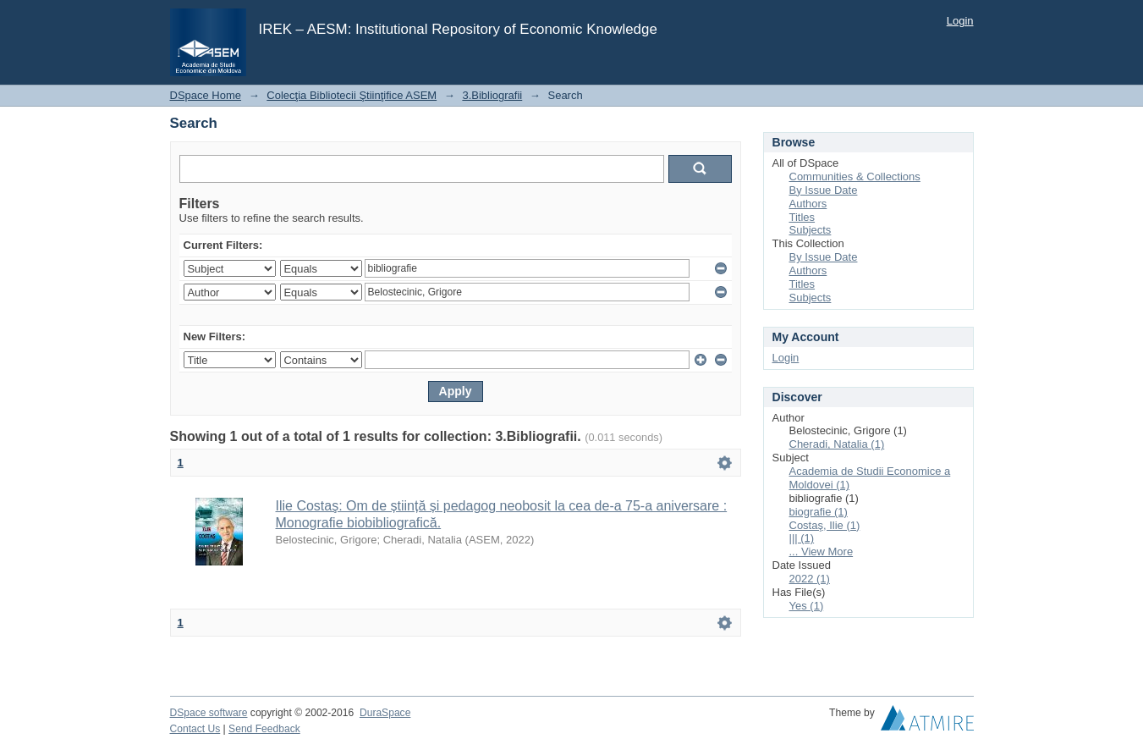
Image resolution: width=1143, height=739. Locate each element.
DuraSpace (385, 713)
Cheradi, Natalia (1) (837, 444)
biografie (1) (818, 511)
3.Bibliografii (492, 95)
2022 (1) (809, 578)
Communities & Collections (854, 176)
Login (960, 20)
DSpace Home (206, 95)
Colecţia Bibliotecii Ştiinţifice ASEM (352, 95)
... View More (821, 551)
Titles (802, 217)
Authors (808, 203)
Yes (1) (806, 605)
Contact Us (195, 729)
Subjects (810, 229)
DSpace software (209, 713)
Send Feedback (264, 729)
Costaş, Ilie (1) (824, 525)
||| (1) (802, 538)
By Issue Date (823, 190)
